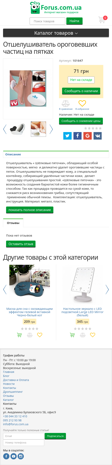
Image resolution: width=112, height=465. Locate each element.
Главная (8, 372)
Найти (74, 21)
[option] (17, 129)
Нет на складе (81, 80)
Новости (9, 384)
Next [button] (51, 129)
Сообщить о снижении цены (80, 121)
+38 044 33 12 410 (15, 416)
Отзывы (8, 396)
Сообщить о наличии (81, 91)
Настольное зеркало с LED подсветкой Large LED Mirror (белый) (82, 312)
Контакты (9, 388)
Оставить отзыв (21, 244)
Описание (13, 154)
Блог (6, 376)
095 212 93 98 (12, 420)
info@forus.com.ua (15, 424)
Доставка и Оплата (16, 380)
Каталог (8, 400)
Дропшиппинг (13, 392)
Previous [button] (4, 129)
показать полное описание (30, 210)
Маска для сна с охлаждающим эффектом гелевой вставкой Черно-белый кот (29, 312)
